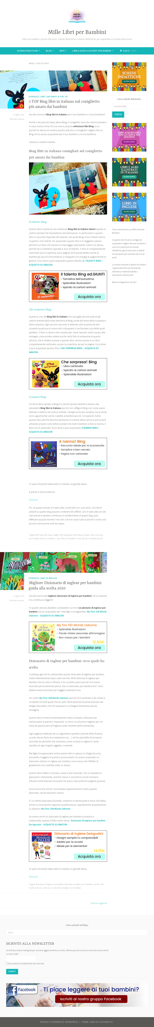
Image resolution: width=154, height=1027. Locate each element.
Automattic (106, 1022)
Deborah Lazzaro (16, 119)
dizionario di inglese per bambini (49, 884)
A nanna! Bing (37, 397)
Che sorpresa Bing (40, 309)
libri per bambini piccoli (92, 539)
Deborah (33, 499)
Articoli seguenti (99, 903)
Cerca (118, 114)
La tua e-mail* (12, 953)
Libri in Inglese (48, 578)
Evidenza (34, 96)
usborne (46, 888)
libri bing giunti (66, 535)
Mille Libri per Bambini (77, 32)
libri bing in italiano (82, 535)
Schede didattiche (27, 50)
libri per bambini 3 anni (71, 539)
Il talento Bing (38, 222)
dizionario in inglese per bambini (78, 884)
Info (62, 50)
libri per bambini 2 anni (50, 539)
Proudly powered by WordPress (59, 1022)
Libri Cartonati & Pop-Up (54, 96)
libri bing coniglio (51, 535)
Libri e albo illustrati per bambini (92, 50)
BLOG (49, 50)
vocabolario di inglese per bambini (66, 888)
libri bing (39, 535)
